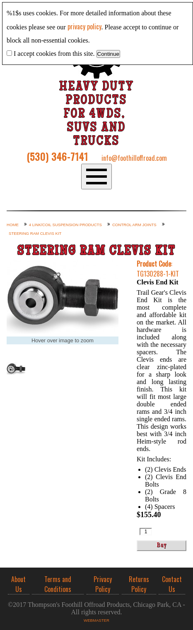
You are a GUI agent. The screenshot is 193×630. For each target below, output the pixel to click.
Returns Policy (139, 584)
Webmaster (96, 620)
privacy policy (84, 26)
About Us (18, 584)
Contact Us (172, 584)
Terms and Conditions (57, 584)
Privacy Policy (103, 584)
